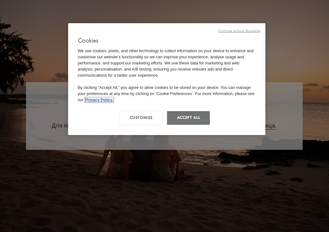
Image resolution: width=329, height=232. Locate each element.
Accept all (188, 117)
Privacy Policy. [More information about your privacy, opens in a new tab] (99, 100)
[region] (166, 79)
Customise (141, 117)
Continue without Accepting (239, 31)
